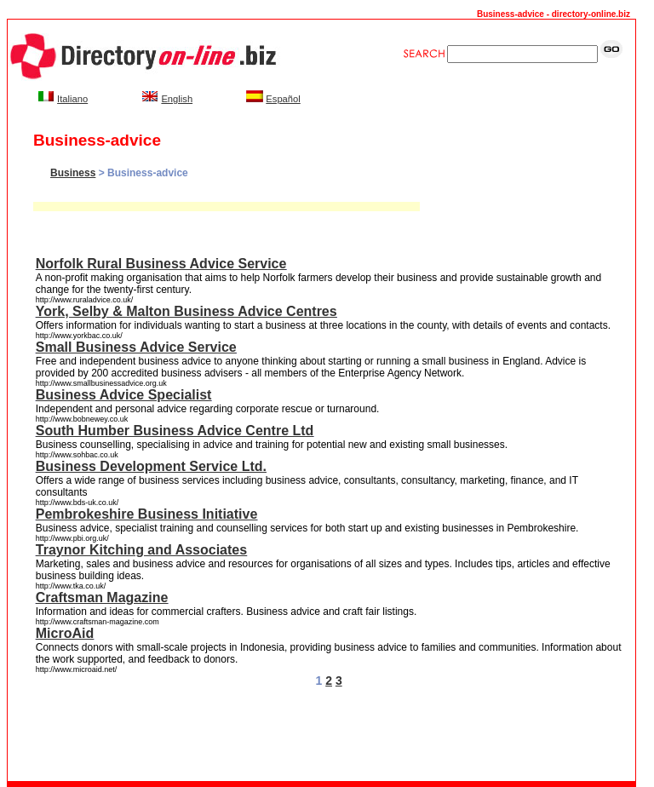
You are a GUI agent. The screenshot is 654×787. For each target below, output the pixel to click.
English (176, 99)
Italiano (72, 99)
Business (72, 173)
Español (283, 99)
